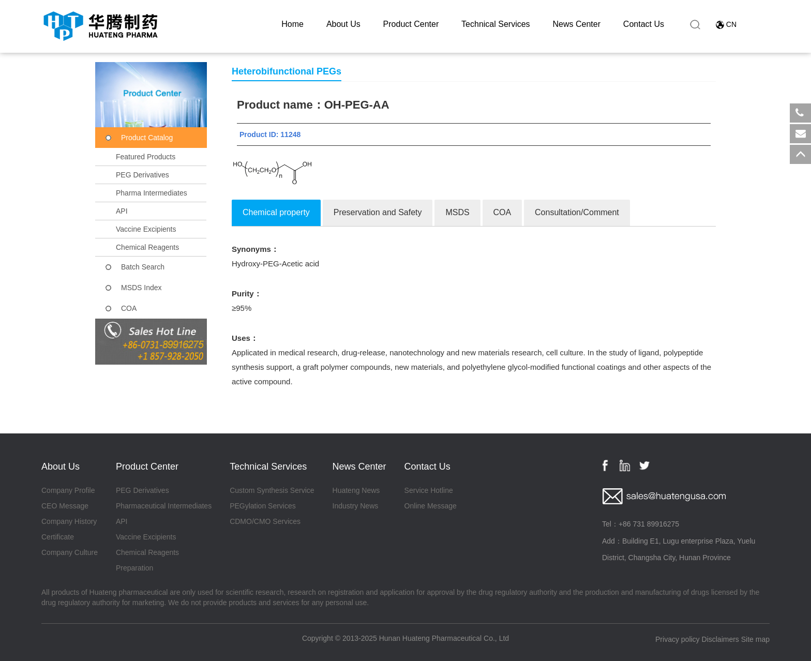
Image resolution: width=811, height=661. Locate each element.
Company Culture (69, 552)
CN (731, 24)
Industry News (356, 506)
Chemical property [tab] (276, 212)
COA (129, 308)
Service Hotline (428, 490)
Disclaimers (720, 639)
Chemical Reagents (147, 247)
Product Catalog (147, 137)
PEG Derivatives (142, 175)
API (122, 211)
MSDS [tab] (457, 212)
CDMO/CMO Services (265, 521)
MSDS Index (141, 287)
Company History (69, 521)
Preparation (134, 568)
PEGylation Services (263, 506)
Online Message (430, 506)
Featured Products (145, 157)
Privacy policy (677, 639)
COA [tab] (502, 212)
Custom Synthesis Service (272, 490)
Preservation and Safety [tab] (378, 212)
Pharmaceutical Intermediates (164, 506)
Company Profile (68, 490)
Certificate (57, 537)
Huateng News (356, 490)
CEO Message (64, 506)
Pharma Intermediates (151, 193)
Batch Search (142, 267)
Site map (755, 639)
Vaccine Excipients (146, 229)
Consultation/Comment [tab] (577, 212)
